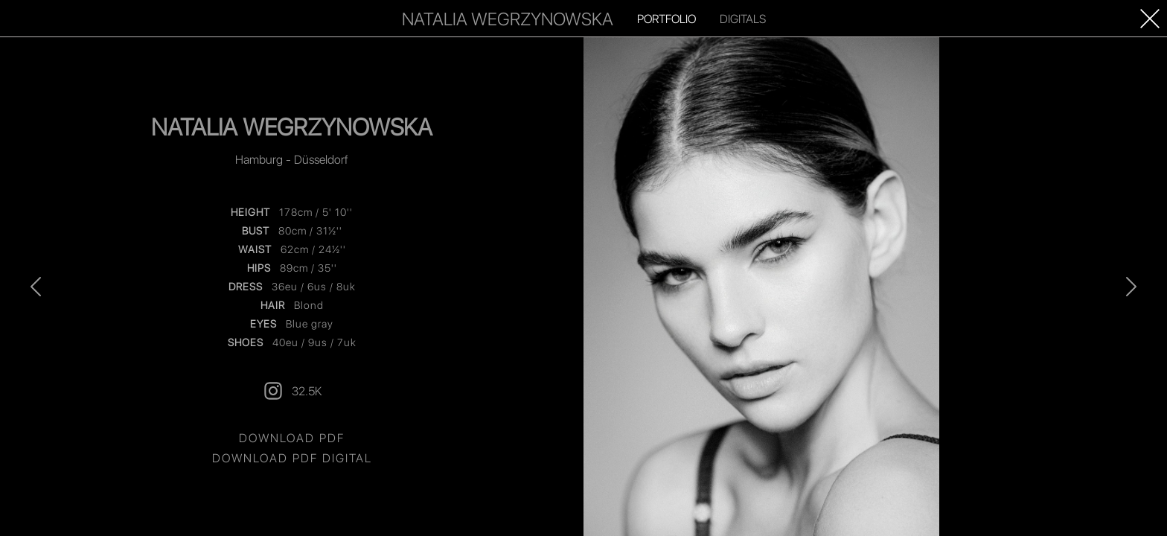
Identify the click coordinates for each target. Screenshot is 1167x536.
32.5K (292, 391)
